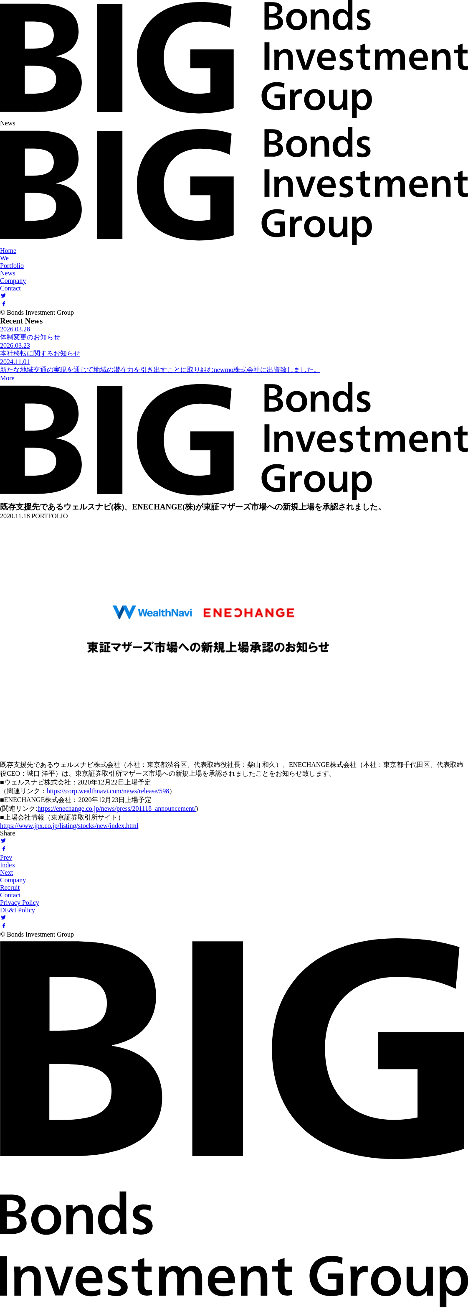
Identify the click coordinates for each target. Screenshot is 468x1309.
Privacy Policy (19, 902)
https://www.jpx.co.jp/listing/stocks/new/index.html (69, 825)
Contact (10, 288)
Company (13, 280)
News (7, 273)
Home (8, 250)
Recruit (10, 887)
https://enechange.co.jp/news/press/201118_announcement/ (117, 808)
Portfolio (12, 265)
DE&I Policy (17, 910)
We (4, 258)
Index (7, 864)
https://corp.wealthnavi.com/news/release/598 (108, 791)
